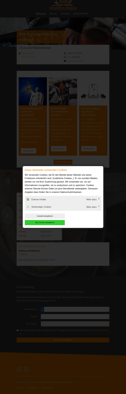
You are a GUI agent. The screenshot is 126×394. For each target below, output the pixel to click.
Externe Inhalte (36, 202)
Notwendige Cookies (39, 210)
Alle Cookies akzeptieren (84, 219)
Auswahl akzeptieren (42, 219)
